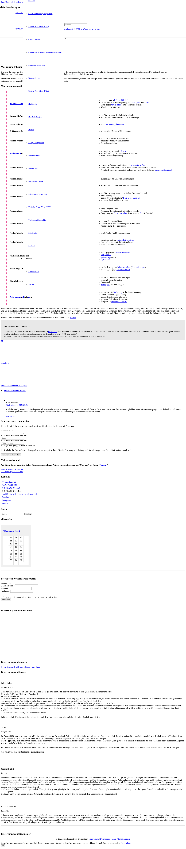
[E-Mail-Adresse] (12, 444)
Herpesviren (106, 255)
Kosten (73, 317)
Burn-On (136, 198)
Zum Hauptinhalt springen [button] (12, 2)
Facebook (6, 498)
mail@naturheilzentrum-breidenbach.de (20, 495)
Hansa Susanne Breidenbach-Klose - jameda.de (20, 668)
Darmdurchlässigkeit (163, 170)
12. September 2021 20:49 (17, 405)
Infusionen (52, 331)
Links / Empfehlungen (121, 840)
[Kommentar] (14, 432)
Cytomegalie (106, 259)
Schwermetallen (120, 213)
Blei (141, 213)
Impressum (94, 840)
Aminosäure (15, 153)
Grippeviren (106, 257)
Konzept (103, 466)
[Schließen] (65, 38)
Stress (146, 102)
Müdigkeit (136, 102)
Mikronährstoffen (138, 165)
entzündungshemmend (115, 124)
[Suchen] (75, 24)
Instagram (6, 501)
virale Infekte (116, 105)
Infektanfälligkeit (121, 100)
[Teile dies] (2, 341)
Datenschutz (105, 840)
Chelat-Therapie (138, 267)
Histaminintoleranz (119, 301)
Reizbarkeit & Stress (125, 240)
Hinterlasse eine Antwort (15, 390)
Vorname (5, 589)
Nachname (5, 592)
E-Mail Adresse (8, 587)
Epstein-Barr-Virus (122, 252)
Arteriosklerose (123, 269)
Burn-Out (127, 198)
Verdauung (117, 292)
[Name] (12, 439)
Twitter (5, 504)
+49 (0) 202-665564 (11, 488)
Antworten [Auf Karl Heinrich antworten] (10, 416)
